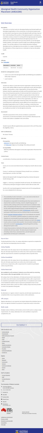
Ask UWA (5, 394)
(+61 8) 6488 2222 (7, 405)
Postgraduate (5, 334)
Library (38, 220)
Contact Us (5, 392)
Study (3, 358)
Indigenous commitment (7, 417)
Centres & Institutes (6, 365)
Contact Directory (6, 379)
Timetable (6, 62)
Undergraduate (5, 332)
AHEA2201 (6, 143)
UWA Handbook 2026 (6, 329)
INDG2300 (8, 145)
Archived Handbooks (7, 350)
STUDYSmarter (26, 210)
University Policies (6, 347)
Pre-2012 (4, 348)
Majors (3, 337)
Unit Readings (19, 224)
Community (4, 362)
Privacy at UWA (4, 419)
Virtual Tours (6, 399)
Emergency (5, 404)
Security (4, 401)
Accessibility (4, 423)
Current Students (6, 375)
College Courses (5, 341)
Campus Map (6, 397)
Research (4, 360)
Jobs (3, 381)
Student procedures (6, 345)
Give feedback (21, 325)
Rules (3, 343)
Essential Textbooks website (15, 214)
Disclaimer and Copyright (7, 421)
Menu (40, 2)
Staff (3, 377)
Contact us (4, 352)
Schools (4, 364)
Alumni (3, 367)
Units (3, 339)
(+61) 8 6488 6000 (7, 390)
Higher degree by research (8, 335)
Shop (3, 369)
